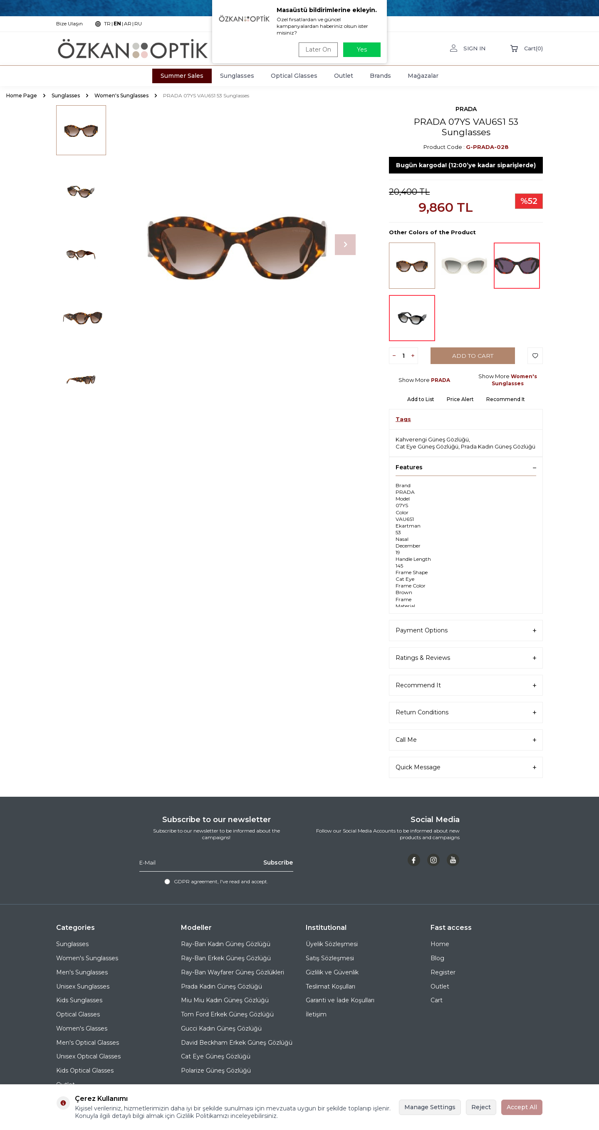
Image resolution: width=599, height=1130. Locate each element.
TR (107, 23)
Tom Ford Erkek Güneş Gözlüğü (227, 1014)
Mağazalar (423, 75)
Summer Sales (182, 75)
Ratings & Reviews (466, 658)
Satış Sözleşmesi (330, 958)
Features (466, 467)
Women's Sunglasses (121, 95)
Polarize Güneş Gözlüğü (216, 1070)
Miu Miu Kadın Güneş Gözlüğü (225, 1000)
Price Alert (460, 399)
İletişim (316, 1014)
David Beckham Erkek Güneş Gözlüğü (236, 1042)
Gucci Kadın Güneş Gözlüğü (221, 1028)
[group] (237, 244)
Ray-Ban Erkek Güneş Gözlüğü (226, 958)
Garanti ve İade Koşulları (340, 1000)
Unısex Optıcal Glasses (88, 1056)
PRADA (466, 109)
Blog (437, 958)
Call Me (466, 740)
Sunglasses (237, 75)
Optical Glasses (294, 75)
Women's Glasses (81, 1028)
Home (440, 944)
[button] (345, 244)
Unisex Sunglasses (82, 986)
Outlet (343, 75)
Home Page (21, 95)
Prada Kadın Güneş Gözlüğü (498, 446)
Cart (437, 1000)
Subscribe (277, 862)
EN (117, 23)
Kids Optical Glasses (85, 1070)
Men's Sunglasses (82, 972)
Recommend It (505, 399)
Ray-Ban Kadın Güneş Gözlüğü (225, 944)
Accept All (522, 1107)
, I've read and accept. (216, 881)
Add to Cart (473, 355)
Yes (362, 49)
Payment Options (466, 630)
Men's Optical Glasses (87, 1042)
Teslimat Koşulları (330, 986)
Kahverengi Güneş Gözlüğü (432, 439)
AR (127, 23)
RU (138, 23)
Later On (317, 49)
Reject (481, 1107)
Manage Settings (429, 1107)
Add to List (420, 399)
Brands (380, 75)
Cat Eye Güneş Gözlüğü (427, 446)
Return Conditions (466, 712)
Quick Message (466, 767)
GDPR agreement (196, 881)
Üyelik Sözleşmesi (332, 944)
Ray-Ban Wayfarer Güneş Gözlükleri (232, 972)
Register (443, 972)
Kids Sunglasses (79, 1000)
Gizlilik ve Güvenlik (332, 972)
